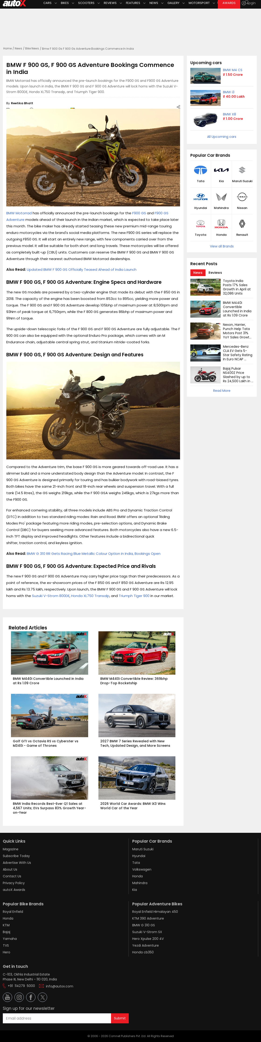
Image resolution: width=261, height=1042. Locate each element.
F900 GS (139, 213)
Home (7, 48)
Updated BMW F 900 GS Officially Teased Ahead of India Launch (81, 269)
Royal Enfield (13, 911)
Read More (221, 390)
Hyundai (200, 208)
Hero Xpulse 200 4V (148, 938)
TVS (6, 945)
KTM (6, 925)
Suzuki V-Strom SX (147, 932)
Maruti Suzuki (242, 181)
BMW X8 (229, 114)
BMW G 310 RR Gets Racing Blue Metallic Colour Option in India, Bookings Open (93, 553)
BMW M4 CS (232, 70)
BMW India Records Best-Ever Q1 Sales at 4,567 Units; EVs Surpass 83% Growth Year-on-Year (49, 808)
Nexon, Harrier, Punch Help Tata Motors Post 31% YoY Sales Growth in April (237, 333)
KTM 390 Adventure (148, 918)
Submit (120, 1018)
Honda (221, 234)
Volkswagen (141, 869)
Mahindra (221, 208)
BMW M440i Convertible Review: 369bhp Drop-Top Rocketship (134, 680)
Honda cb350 (143, 952)
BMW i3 (228, 92)
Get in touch (15, 966)
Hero (6, 952)
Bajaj (6, 932)
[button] (244, 3)
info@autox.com (59, 986)
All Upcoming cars (221, 136)
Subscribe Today (16, 856)
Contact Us (12, 876)
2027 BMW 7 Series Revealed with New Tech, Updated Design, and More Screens (135, 743)
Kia (221, 181)
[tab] (197, 272)
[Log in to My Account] (249, 3)
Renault (242, 234)
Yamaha (10, 938)
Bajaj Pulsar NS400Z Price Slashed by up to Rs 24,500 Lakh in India (237, 377)
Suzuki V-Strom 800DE (51, 595)
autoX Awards (14, 889)
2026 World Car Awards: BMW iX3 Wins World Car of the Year (133, 805)
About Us (10, 869)
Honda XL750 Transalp (90, 595)
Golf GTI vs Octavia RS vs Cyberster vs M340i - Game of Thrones (46, 743)
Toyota (200, 234)
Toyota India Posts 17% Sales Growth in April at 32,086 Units (237, 287)
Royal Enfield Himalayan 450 (155, 911)
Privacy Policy (14, 883)
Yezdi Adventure (145, 945)
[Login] (249, 3)
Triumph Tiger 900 (134, 595)
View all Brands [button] (222, 246)
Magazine (10, 849)
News (18, 48)
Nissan (242, 208)
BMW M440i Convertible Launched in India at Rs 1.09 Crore (48, 680)
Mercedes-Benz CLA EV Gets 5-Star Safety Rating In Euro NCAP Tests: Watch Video (238, 357)
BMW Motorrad (19, 213)
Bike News (32, 48)
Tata (200, 181)
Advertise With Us (17, 862)
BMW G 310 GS (143, 925)
